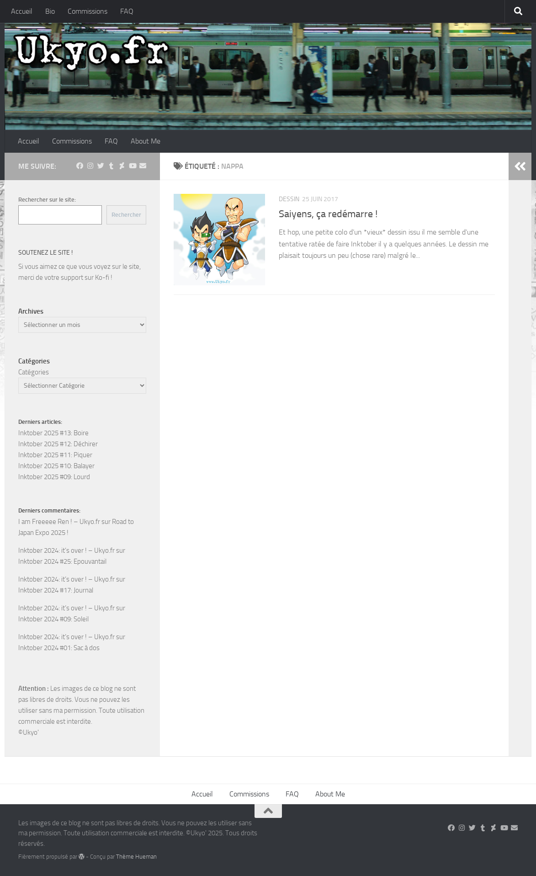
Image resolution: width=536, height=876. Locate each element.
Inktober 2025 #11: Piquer (55, 455)
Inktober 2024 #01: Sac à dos (59, 648)
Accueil (21, 11)
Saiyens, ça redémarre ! (328, 214)
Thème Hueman (136, 856)
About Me (145, 141)
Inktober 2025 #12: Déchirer (58, 444)
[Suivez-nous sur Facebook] (79, 166)
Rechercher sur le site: (47, 199)
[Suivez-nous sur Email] (142, 166)
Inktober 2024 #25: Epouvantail (62, 561)
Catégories (33, 372)
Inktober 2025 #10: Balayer (56, 466)
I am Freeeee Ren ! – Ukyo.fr (59, 522)
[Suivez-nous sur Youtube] (132, 166)
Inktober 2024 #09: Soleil (53, 619)
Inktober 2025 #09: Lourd (54, 477)
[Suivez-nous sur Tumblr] (111, 166)
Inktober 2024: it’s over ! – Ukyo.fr (66, 550)
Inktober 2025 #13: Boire (53, 433)
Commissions (87, 11)
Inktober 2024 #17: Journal (55, 590)
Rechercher (126, 214)
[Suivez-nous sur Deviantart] (121, 166)
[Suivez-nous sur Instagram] (90, 166)
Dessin (289, 199)
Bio (50, 11)
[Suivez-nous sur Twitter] (100, 166)
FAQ (126, 11)
